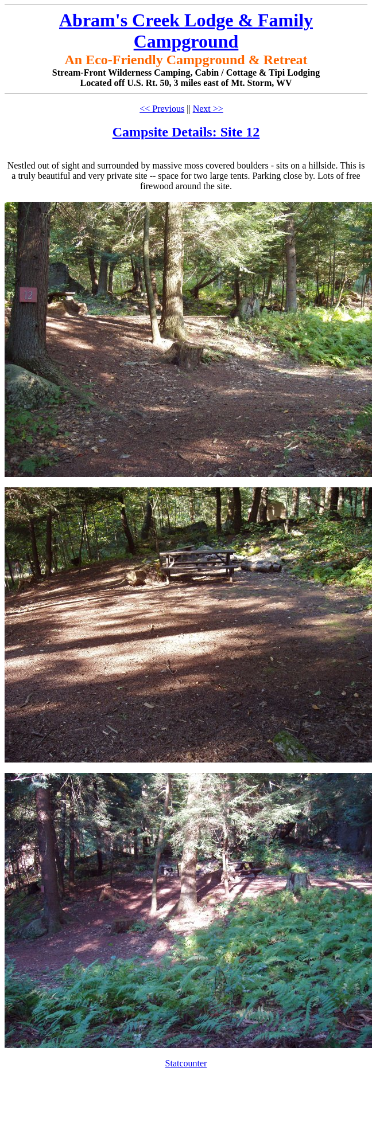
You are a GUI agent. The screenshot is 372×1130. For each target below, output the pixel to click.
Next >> (208, 109)
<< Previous (162, 109)
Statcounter (186, 1063)
